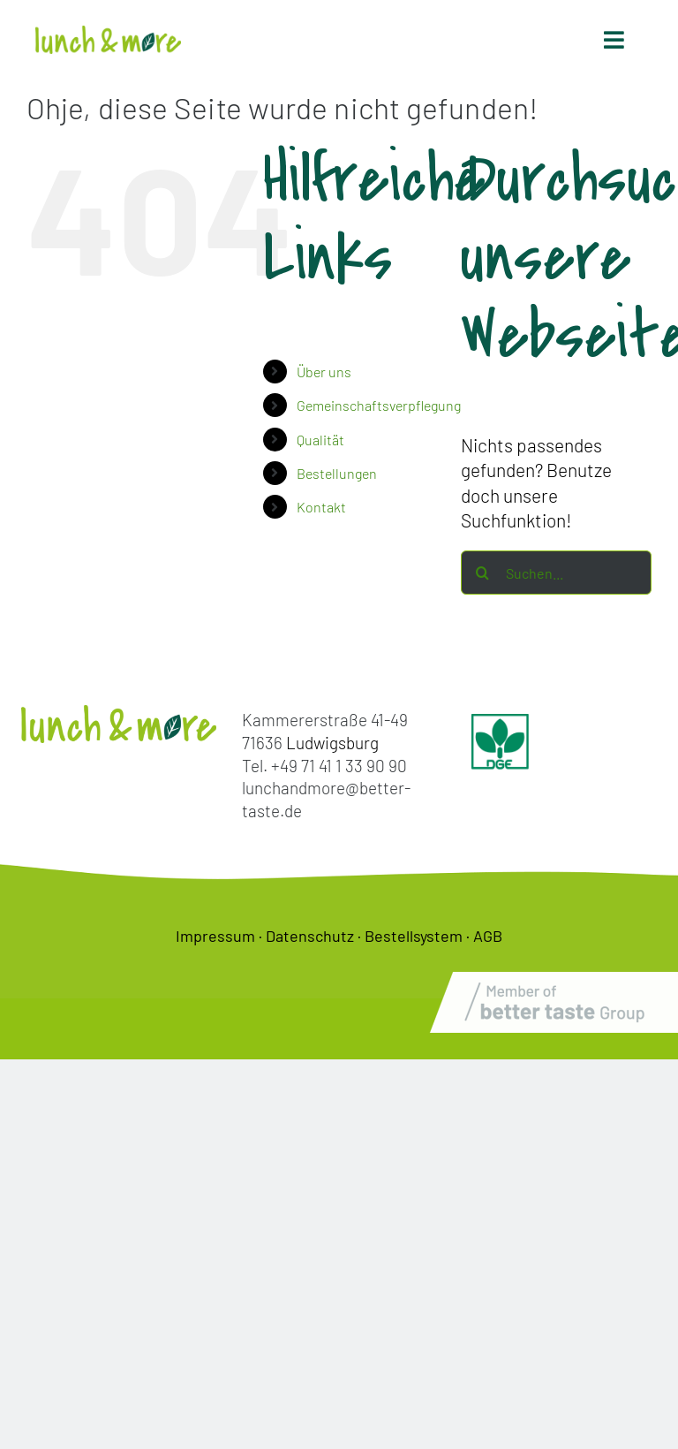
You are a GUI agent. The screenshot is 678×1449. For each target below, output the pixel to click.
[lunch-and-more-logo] (108, 35)
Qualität (320, 439)
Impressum (215, 935)
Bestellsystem (414, 935)
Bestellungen (337, 473)
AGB (487, 935)
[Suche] (483, 572)
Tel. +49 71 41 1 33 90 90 (324, 765)
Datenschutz (310, 935)
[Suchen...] (556, 572)
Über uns (324, 371)
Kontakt (321, 506)
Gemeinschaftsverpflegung (379, 405)
